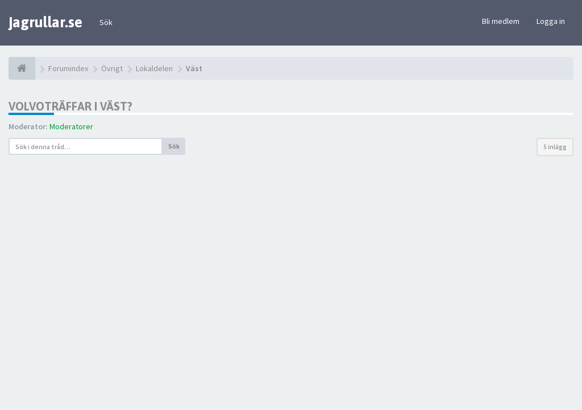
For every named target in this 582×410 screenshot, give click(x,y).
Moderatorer (71, 126)
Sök (106, 22)
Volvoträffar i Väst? (70, 106)
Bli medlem (500, 21)
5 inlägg (555, 146)
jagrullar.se (45, 22)
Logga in (551, 21)
